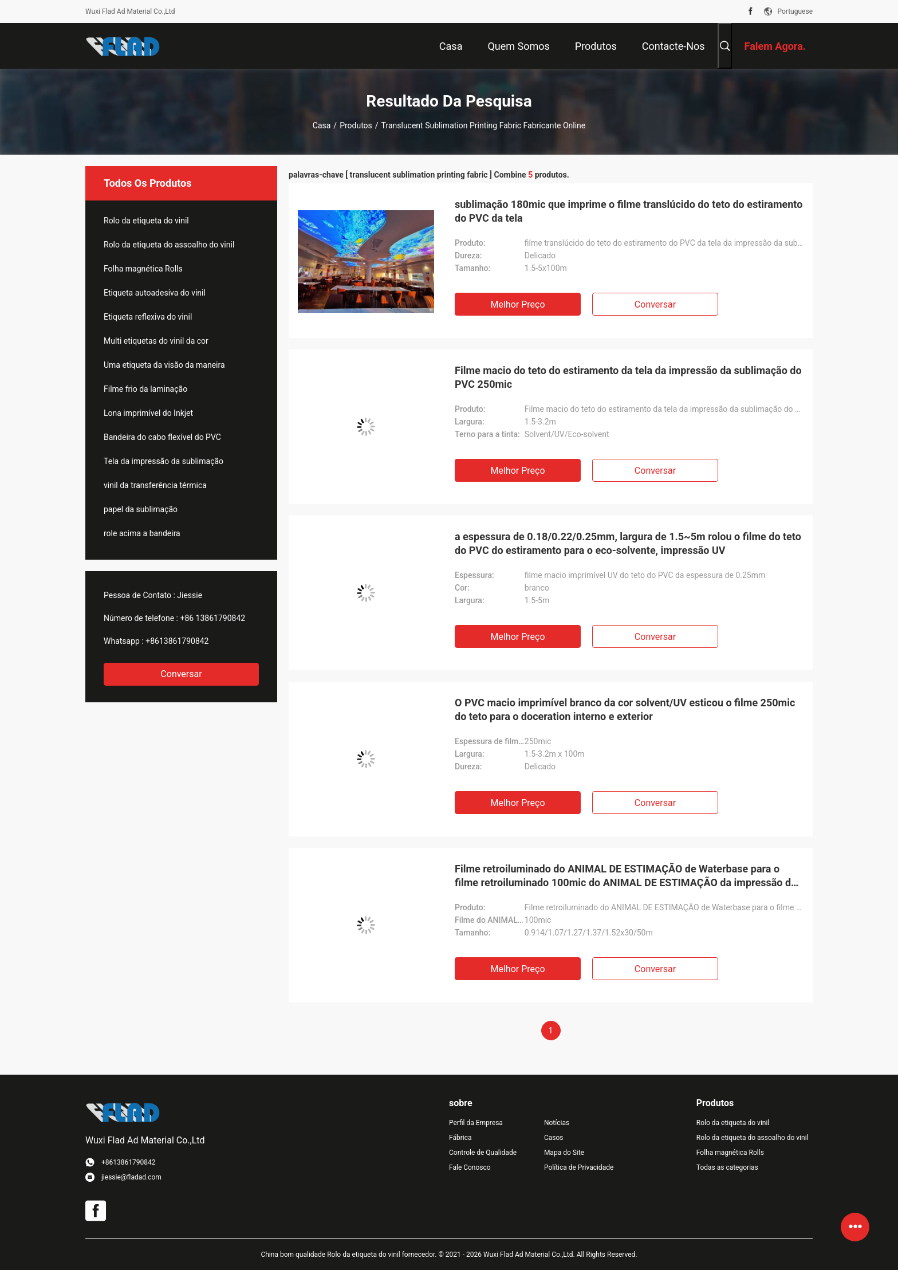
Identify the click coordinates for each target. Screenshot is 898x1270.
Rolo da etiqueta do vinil (146, 220)
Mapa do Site (564, 1153)
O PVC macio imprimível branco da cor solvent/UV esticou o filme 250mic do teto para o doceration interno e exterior (625, 709)
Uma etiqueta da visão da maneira (164, 364)
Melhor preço (517, 304)
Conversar (181, 674)
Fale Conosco (470, 1167)
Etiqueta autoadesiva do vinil (155, 292)
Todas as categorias (727, 1167)
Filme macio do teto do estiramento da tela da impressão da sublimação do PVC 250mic (628, 377)
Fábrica (460, 1138)
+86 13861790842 (212, 618)
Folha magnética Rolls (143, 268)
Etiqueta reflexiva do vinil (148, 316)
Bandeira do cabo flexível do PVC (162, 437)
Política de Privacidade (578, 1167)
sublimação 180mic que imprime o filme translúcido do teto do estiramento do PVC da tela (628, 211)
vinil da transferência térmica (155, 485)
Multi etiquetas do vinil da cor (156, 340)
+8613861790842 (176, 641)
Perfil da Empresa (476, 1123)
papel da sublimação (141, 509)
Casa (322, 125)
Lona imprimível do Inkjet (148, 413)
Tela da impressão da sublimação (163, 461)
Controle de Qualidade (483, 1153)
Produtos (356, 125)
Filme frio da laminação (145, 389)
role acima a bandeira (142, 533)
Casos (554, 1138)
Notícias (556, 1123)
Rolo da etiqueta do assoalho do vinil (169, 244)
